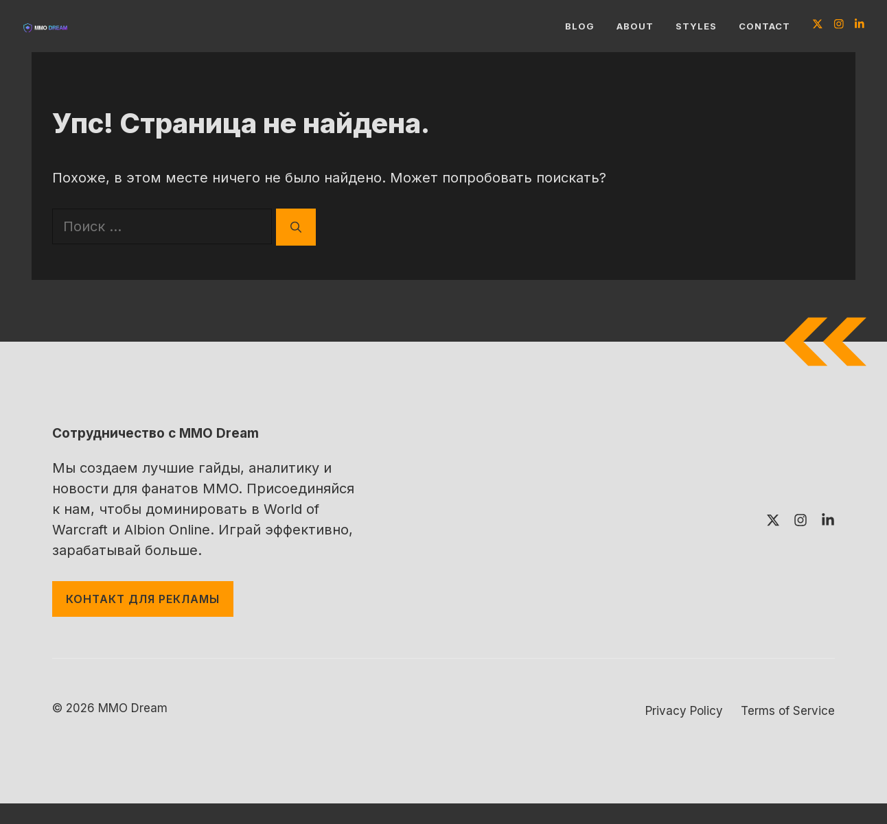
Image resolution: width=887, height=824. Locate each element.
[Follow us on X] (817, 26)
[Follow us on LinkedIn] (859, 26)
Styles (696, 26)
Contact (764, 26)
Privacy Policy (684, 711)
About (635, 26)
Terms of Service (788, 711)
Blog (580, 26)
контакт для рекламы (143, 599)
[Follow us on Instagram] (838, 26)
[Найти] (296, 227)
